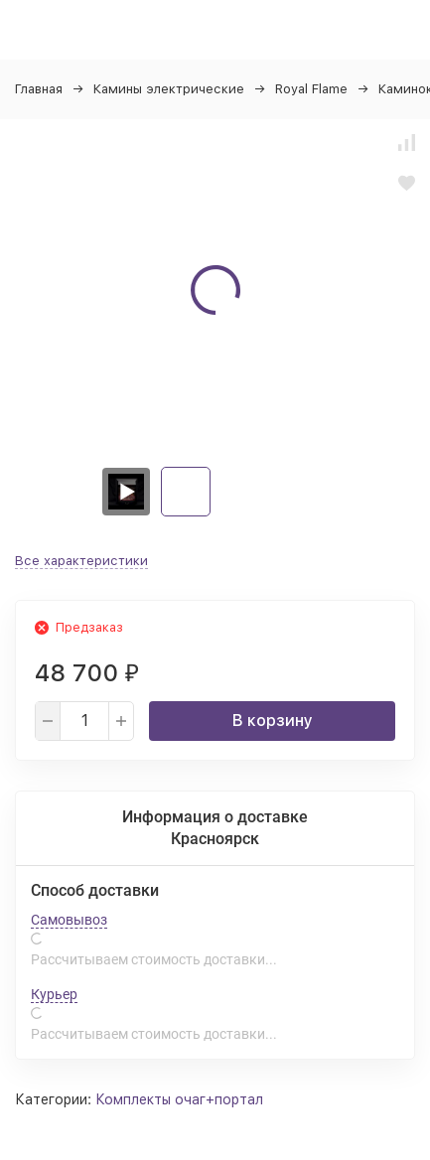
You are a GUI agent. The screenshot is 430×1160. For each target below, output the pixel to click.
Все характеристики (81, 560)
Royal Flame (311, 88)
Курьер (54, 994)
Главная (39, 88)
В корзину (272, 720)
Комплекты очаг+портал (179, 1099)
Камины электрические (168, 88)
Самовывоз (69, 920)
